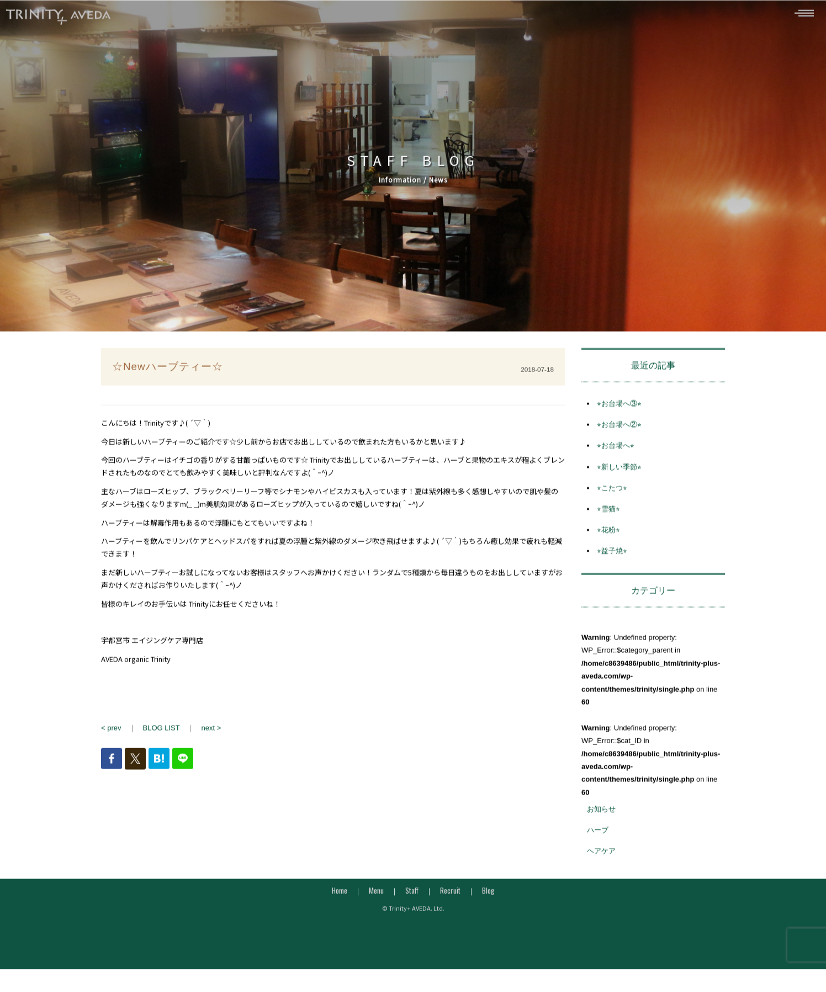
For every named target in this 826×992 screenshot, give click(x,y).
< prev (111, 732)
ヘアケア (601, 855)
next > (211, 732)
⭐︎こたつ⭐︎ (612, 492)
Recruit (450, 894)
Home (339, 894)
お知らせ (601, 813)
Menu (376, 894)
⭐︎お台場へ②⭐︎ (619, 429)
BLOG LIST (161, 732)
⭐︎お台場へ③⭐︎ (619, 407)
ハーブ (597, 834)
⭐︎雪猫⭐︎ (608, 513)
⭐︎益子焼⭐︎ (612, 555)
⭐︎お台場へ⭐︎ (615, 450)
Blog (488, 894)
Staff (412, 894)
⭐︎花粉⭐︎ (608, 534)
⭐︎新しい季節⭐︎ (619, 471)
